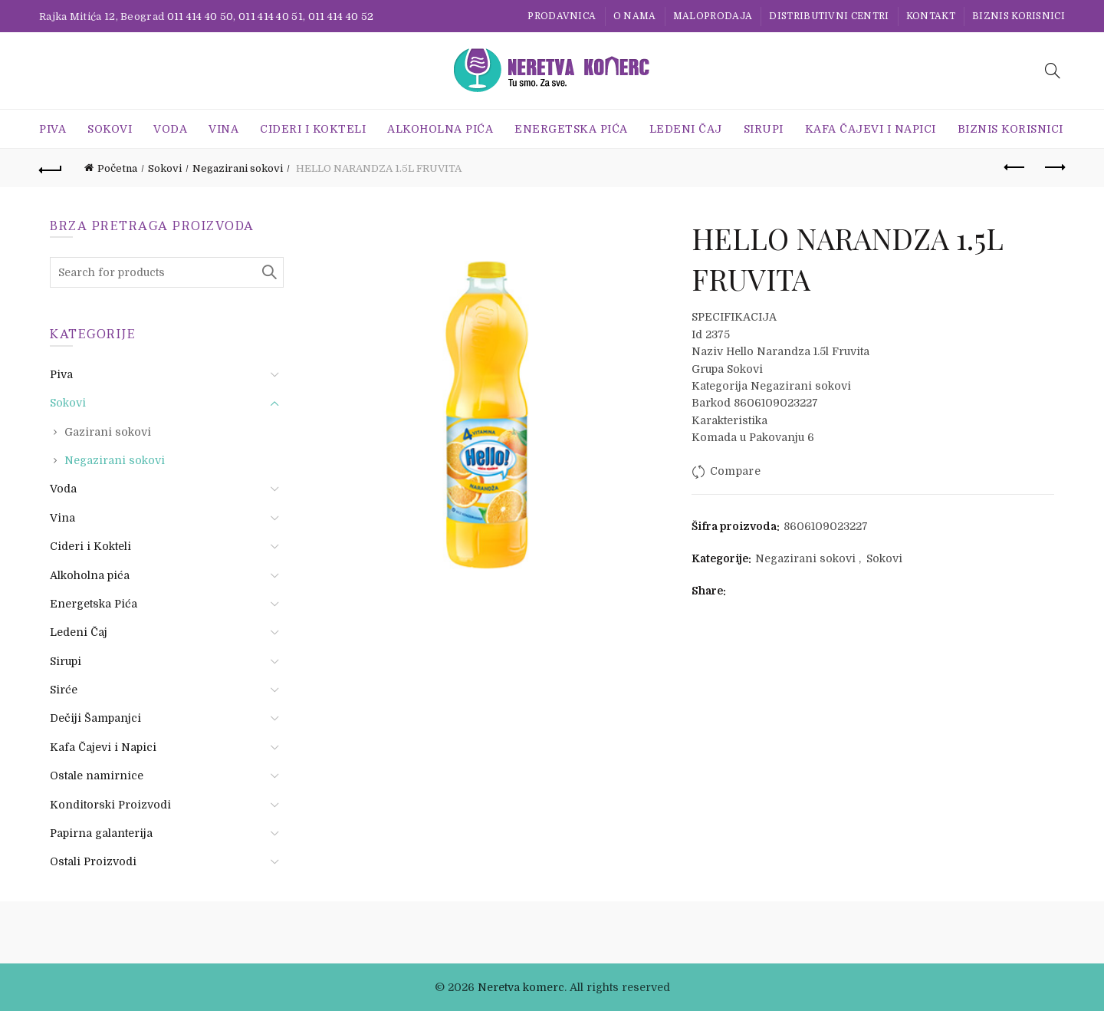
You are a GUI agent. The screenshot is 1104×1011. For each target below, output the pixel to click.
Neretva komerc (521, 987)
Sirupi (764, 129)
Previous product (1015, 167)
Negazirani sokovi (237, 168)
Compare (735, 471)
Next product (1054, 167)
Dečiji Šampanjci (95, 718)
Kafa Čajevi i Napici (870, 129)
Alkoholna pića (440, 129)
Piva (52, 129)
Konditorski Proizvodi (110, 805)
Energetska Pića (571, 129)
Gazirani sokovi (107, 432)
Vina (223, 129)
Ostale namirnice (96, 775)
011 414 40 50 (200, 16)
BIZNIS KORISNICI (1018, 16)
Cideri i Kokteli (313, 129)
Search (268, 272)
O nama (634, 16)
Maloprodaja (712, 16)
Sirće (63, 689)
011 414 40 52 (341, 16)
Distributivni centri (829, 16)
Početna (117, 168)
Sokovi (109, 129)
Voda (170, 129)
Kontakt (930, 16)
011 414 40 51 (270, 16)
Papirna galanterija (101, 833)
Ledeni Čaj (685, 129)
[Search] (1052, 70)
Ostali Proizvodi (93, 861)
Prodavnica (561, 16)
